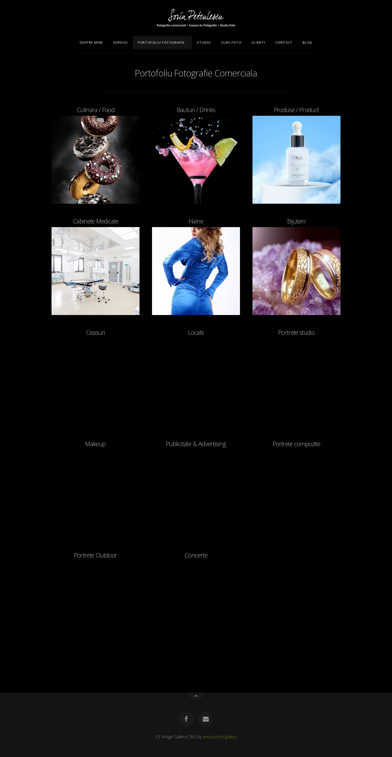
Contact (284, 42)
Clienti (258, 42)
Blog (307, 42)
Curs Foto (231, 42)
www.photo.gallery (220, 737)
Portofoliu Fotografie (161, 42)
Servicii (120, 42)
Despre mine (91, 42)
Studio (204, 42)
